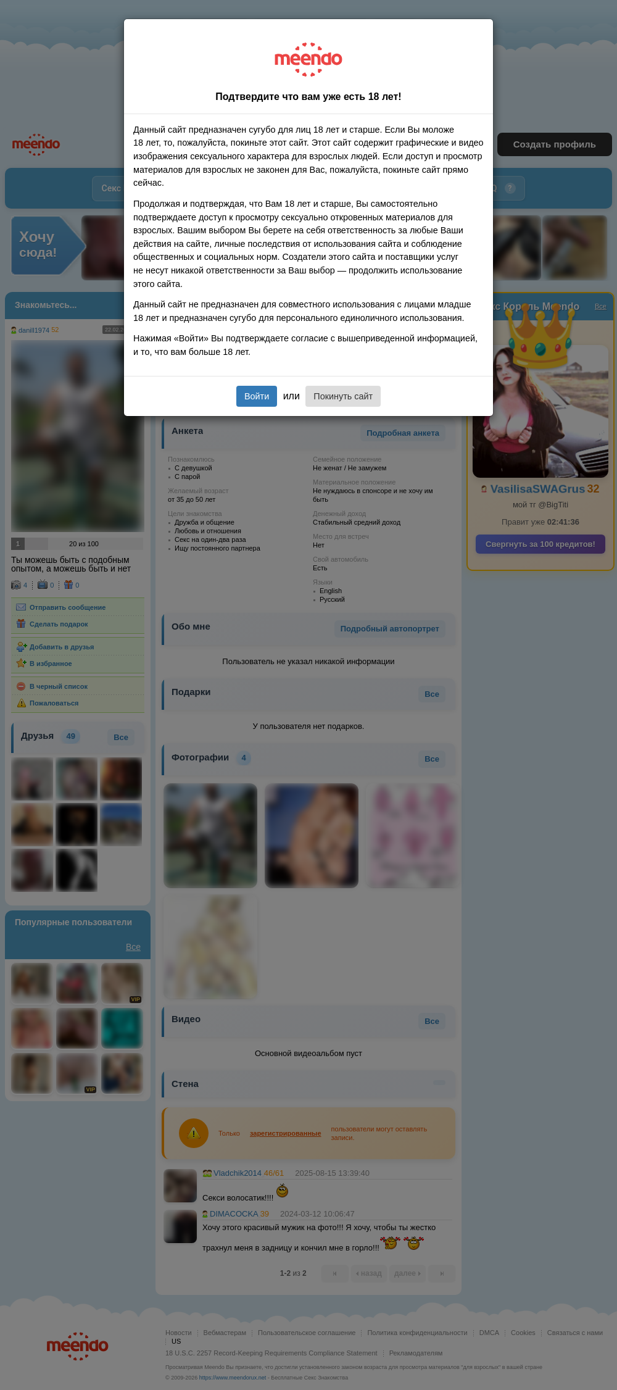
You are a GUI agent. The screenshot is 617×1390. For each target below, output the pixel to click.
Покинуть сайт (343, 396)
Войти (256, 396)
